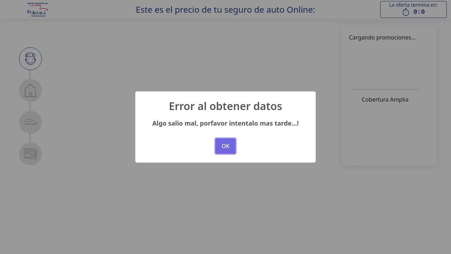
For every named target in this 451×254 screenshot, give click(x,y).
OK (226, 146)
